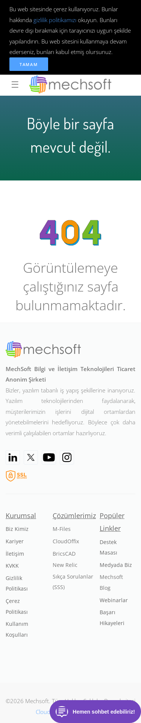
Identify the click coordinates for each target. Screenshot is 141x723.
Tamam (29, 64)
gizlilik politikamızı (54, 20)
